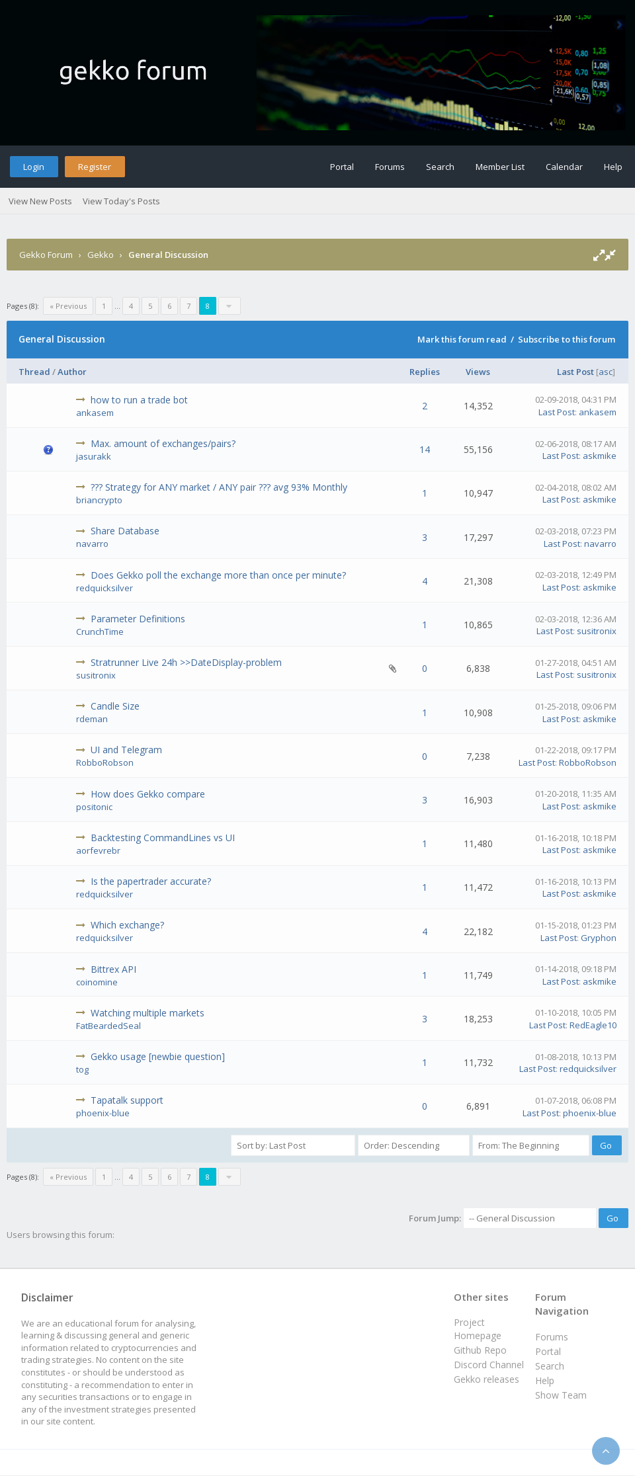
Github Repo (480, 1350)
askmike (599, 456)
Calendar (564, 167)
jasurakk (93, 456)
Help (613, 167)
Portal (342, 167)
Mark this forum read (462, 339)
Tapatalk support (127, 1100)
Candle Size (115, 706)
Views (478, 372)
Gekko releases (486, 1379)
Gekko (100, 255)
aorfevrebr (98, 850)
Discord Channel (489, 1364)
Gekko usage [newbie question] (158, 1056)
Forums (390, 167)
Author (72, 372)
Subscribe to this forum (566, 339)
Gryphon (598, 938)
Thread (34, 372)
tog (82, 1069)
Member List (500, 167)
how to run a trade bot (139, 399)
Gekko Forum (46, 255)
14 (424, 449)
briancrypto (99, 500)
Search (440, 167)
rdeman (92, 719)
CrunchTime (100, 631)
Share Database (125, 530)
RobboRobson (105, 762)
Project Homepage (477, 1329)
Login (33, 167)
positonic (94, 807)
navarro (92, 544)
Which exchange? (127, 925)
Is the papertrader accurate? (151, 881)
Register (94, 167)
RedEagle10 (593, 1025)
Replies (424, 372)
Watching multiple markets (147, 1012)
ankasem (95, 413)
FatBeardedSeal (108, 1026)
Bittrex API (113, 969)
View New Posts (40, 201)
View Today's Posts (121, 201)
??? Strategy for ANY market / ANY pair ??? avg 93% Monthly (219, 487)
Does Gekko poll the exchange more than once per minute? (218, 575)
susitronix (596, 631)
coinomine (97, 982)
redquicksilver (104, 588)
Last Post (575, 372)
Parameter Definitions (138, 618)
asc (606, 372)
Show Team (561, 1395)
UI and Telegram (126, 749)
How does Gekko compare (148, 794)
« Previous (68, 306)
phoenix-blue (103, 1113)
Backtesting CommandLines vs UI (163, 837)
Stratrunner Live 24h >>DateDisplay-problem (186, 662)
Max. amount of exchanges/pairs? (163, 443)
